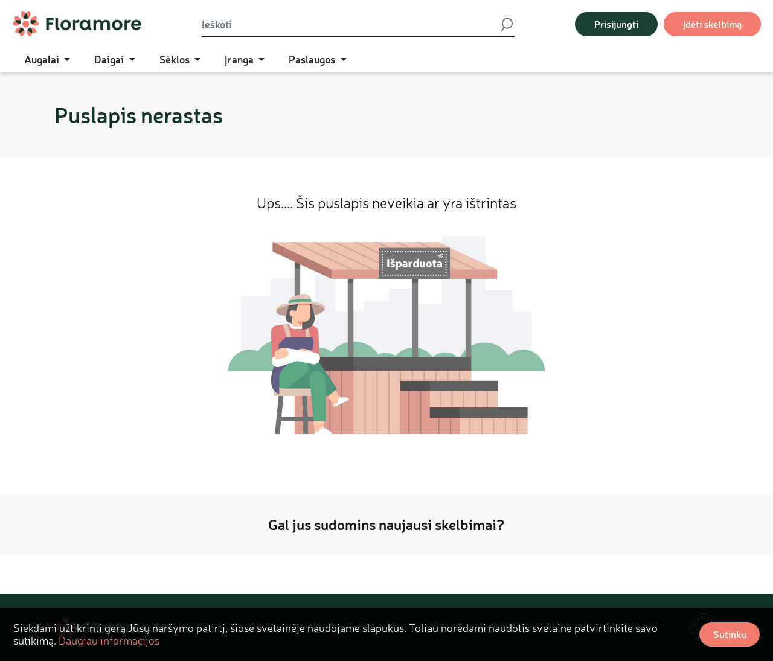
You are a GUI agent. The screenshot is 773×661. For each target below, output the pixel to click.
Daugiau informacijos (109, 640)
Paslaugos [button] (313, 59)
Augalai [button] (43, 59)
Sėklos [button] (175, 59)
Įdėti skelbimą (712, 24)
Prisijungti (616, 24)
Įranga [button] (240, 59)
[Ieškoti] (350, 24)
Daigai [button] (110, 59)
